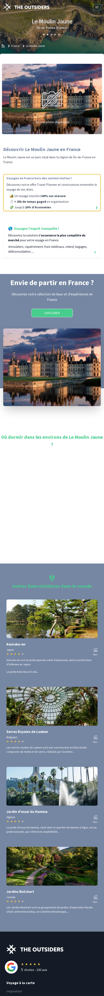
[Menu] (97, 7)
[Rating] (55, 967)
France (15, 46)
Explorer (52, 313)
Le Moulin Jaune (35, 46)
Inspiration (14, 991)
